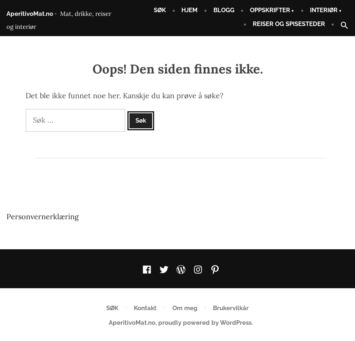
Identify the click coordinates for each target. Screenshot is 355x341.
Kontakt (145, 308)
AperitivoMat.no (29, 13)
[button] (341, 26)
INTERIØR (324, 10)
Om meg (185, 308)
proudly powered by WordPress (205, 322)
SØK (160, 10)
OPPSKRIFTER (270, 10)
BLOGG (224, 10)
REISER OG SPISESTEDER (289, 24)
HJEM (189, 10)
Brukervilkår (231, 308)
